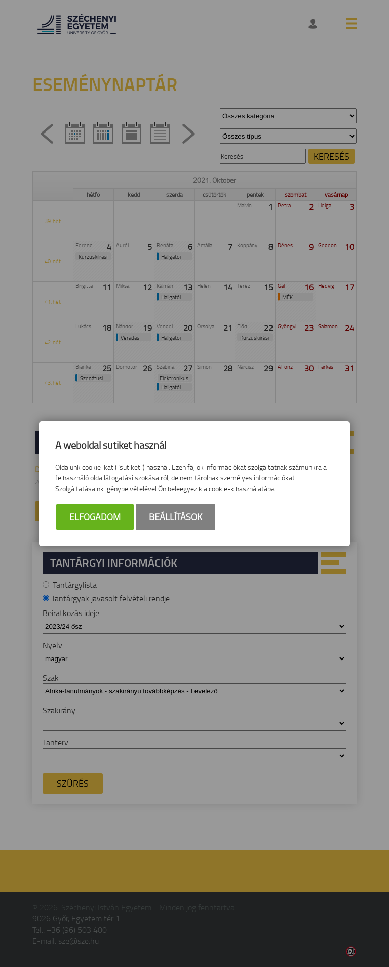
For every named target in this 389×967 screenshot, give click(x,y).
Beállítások (175, 517)
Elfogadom (95, 517)
